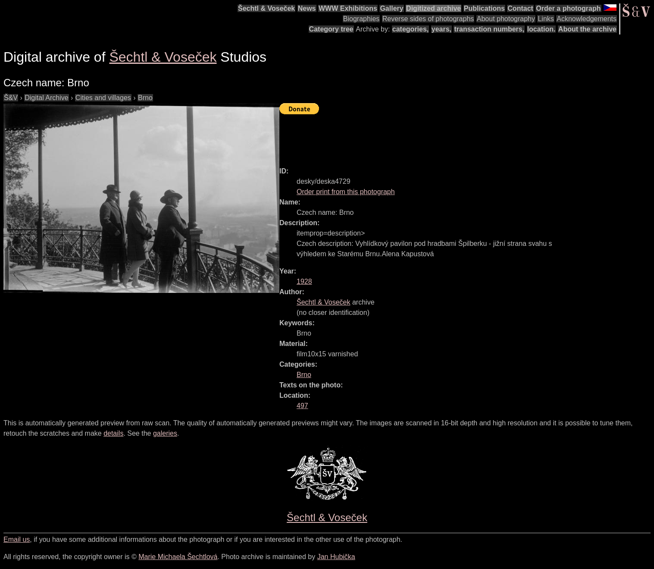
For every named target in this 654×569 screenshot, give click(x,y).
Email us (16, 539)
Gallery (391, 8)
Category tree (331, 29)
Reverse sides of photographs (428, 18)
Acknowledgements (586, 18)
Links (546, 18)
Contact (520, 8)
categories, (410, 29)
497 (302, 405)
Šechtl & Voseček (266, 8)
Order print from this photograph (346, 191)
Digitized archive (433, 8)
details (113, 433)
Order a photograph (568, 8)
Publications (484, 8)
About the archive (587, 29)
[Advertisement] (436, 136)
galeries (165, 433)
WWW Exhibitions (348, 8)
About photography (506, 18)
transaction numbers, (489, 29)
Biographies (361, 18)
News (307, 8)
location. (541, 29)
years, (441, 29)
